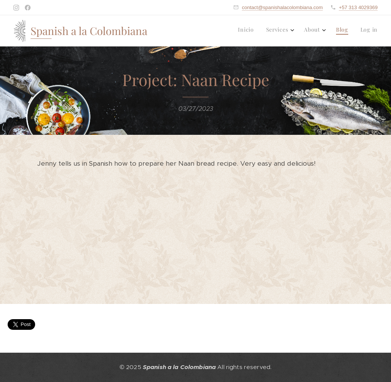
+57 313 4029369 (358, 7)
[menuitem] (323, 30)
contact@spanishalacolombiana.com (282, 7)
